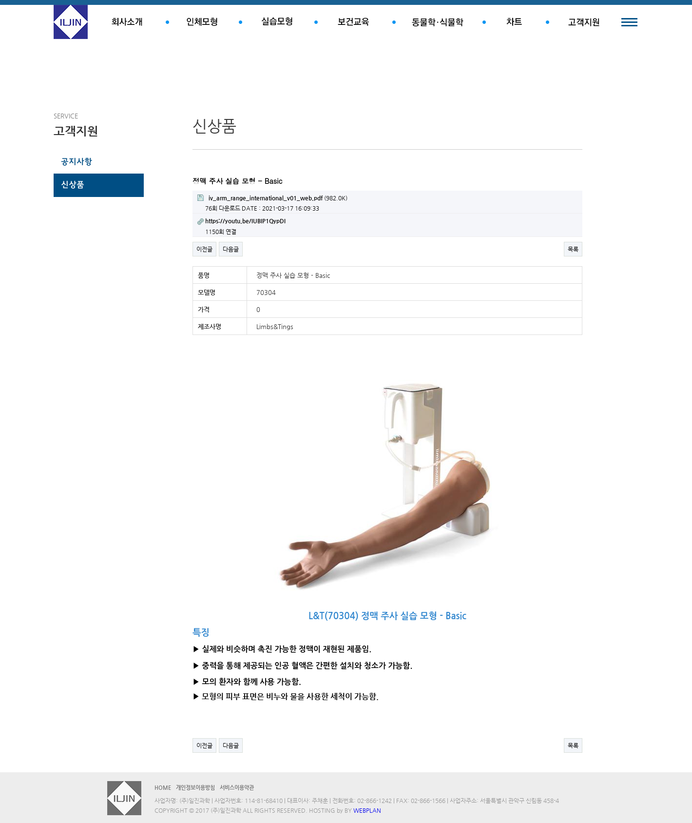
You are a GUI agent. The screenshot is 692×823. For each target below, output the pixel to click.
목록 (573, 249)
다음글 (231, 249)
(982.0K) (272, 198)
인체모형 (202, 22)
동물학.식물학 (437, 22)
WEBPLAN (367, 810)
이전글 (204, 249)
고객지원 (583, 22)
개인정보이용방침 (195, 787)
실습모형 (276, 22)
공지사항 (76, 162)
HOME (162, 787)
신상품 (72, 185)
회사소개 (127, 22)
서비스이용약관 (237, 787)
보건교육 (353, 22)
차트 (514, 22)
